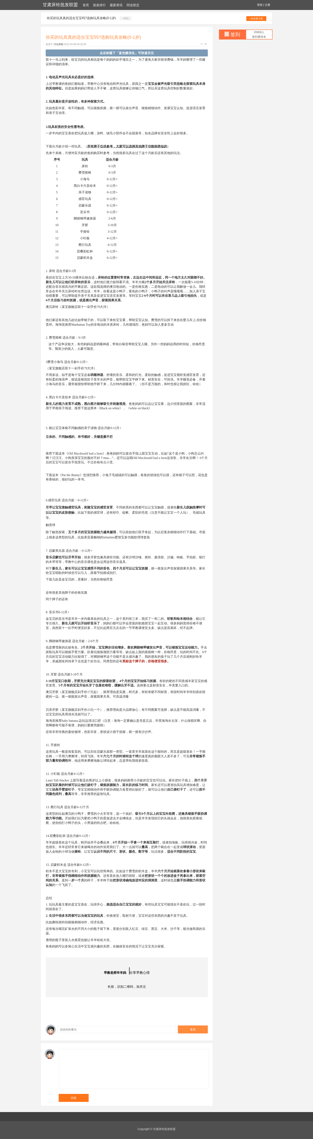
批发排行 (99, 5)
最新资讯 (116, 5)
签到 (235, 34)
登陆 (259, 4)
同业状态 (133, 5)
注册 (267, 4)
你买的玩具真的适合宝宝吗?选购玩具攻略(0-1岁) (81, 18)
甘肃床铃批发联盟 (60, 4)
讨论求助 (58, 44)
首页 (86, 5)
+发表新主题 (256, 18)
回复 (73, 1097)
